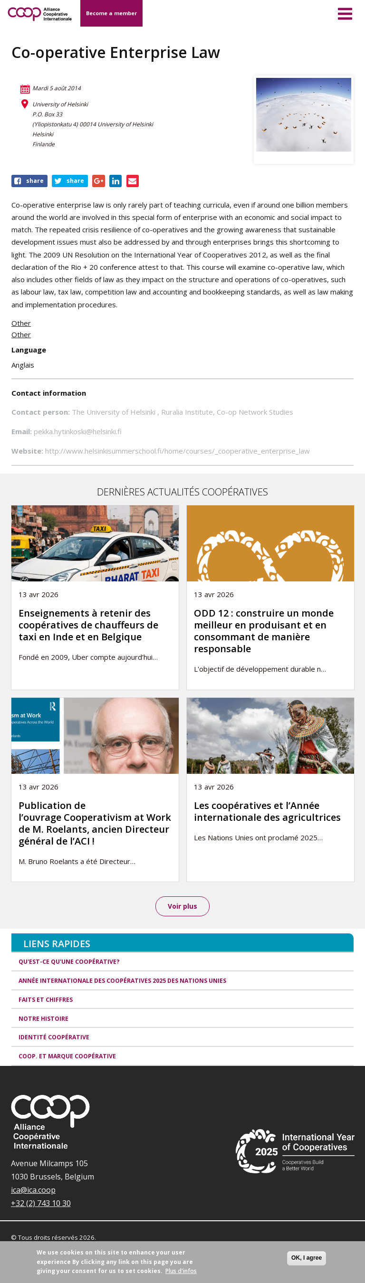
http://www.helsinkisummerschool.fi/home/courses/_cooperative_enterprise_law (177, 451)
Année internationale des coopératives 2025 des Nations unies (122, 981)
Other (21, 323)
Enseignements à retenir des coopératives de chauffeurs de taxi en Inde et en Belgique (88, 625)
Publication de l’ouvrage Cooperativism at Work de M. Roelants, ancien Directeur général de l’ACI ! (95, 823)
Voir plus (182, 906)
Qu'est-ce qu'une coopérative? (69, 962)
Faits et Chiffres (46, 1000)
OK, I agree (306, 1257)
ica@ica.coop (33, 1190)
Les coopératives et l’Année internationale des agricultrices (267, 811)
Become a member (111, 13)
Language (28, 349)
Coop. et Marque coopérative (67, 1057)
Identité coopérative (54, 1038)
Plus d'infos (181, 1271)
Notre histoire (43, 1019)
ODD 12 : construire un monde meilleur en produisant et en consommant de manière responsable (264, 631)
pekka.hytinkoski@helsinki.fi (78, 431)
